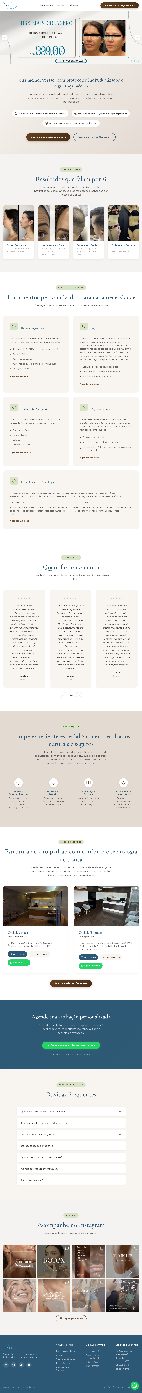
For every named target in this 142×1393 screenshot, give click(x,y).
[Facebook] (13, 1365)
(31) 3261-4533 (39, 958)
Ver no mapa (17, 958)
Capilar (59, 1355)
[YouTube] (29, 1365)
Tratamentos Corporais (66, 1359)
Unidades (73, 5)
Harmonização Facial (65, 1351)
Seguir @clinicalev (71, 1318)
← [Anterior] (63, 695)
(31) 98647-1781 (92, 1366)
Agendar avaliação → (21, 376)
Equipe (60, 5)
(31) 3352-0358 (111, 961)
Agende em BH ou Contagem (94, 137)
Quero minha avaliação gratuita (48, 137)
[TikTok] (21, 1365)
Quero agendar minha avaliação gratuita (71, 1045)
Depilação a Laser (64, 1363)
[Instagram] (6, 1365)
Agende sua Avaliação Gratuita (119, 5)
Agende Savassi (19, 966)
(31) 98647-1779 (122, 1369)
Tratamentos (46, 5)
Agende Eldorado (90, 969)
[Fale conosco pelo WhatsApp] (135, 1386)
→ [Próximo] (79, 695)
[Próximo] (137, 37)
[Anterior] (5, 37)
